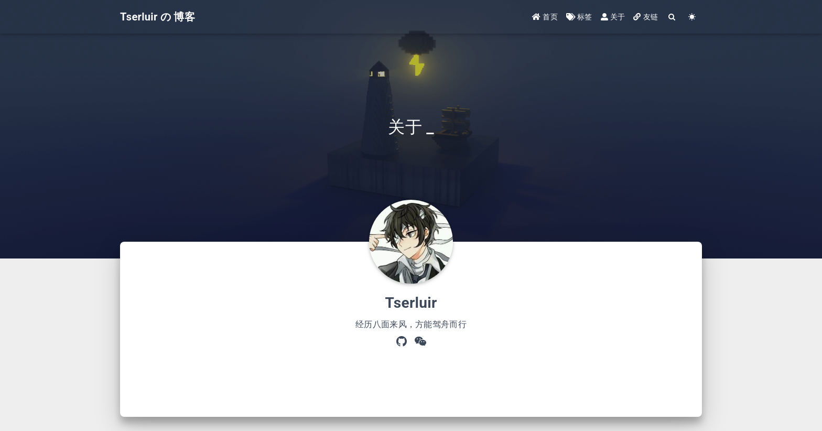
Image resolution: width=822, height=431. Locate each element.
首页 (545, 17)
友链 (645, 17)
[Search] (672, 17)
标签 (579, 17)
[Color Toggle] (692, 17)
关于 (613, 17)
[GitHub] (401, 342)
